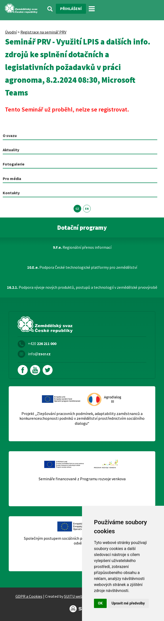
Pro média (12, 178)
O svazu (10, 135)
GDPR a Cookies (28, 596)
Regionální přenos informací (82, 247)
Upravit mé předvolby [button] (128, 603)
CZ (77, 208)
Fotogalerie (13, 164)
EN (87, 208)
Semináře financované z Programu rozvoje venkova (82, 478)
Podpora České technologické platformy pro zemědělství (82, 267)
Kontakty (11, 192)
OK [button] (100, 603)
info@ (39, 353)
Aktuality (11, 149)
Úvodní (11, 32)
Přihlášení (71, 8)
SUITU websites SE (80, 596)
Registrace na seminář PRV (43, 32)
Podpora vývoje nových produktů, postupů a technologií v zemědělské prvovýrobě (82, 287)
